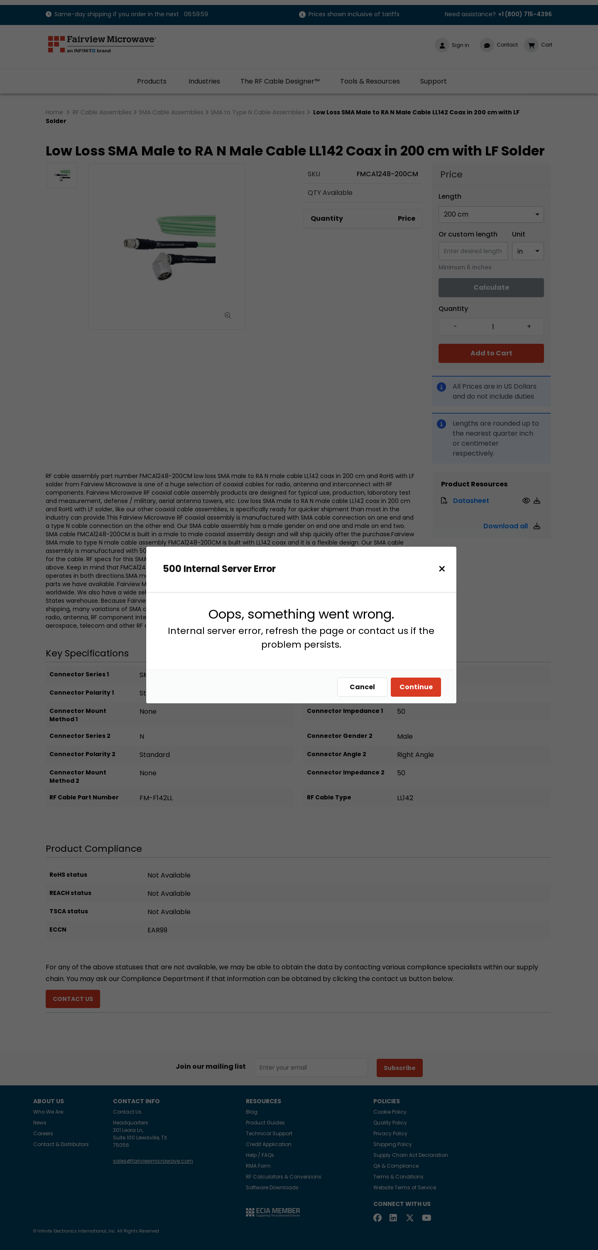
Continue (416, 687)
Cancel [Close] (362, 687)
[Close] (442, 569)
